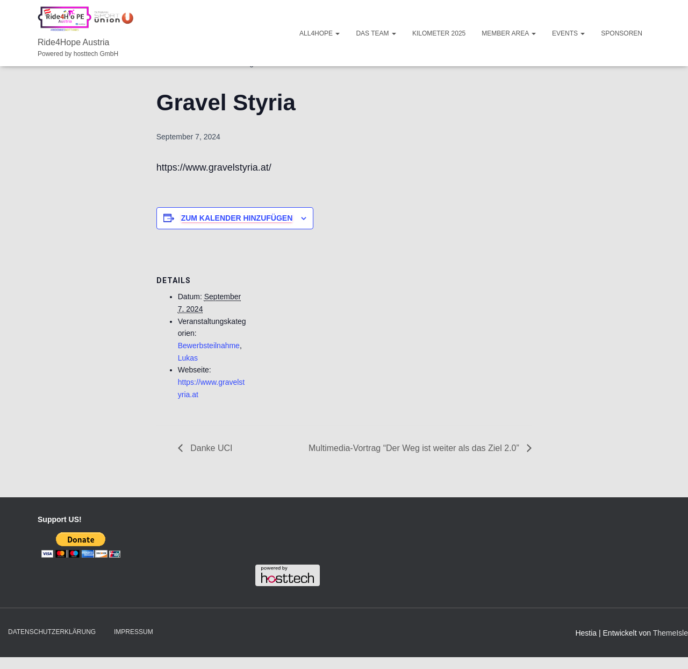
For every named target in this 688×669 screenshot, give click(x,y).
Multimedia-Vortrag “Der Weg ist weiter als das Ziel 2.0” (415, 448)
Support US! (60, 519)
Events (568, 33)
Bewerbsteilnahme (209, 345)
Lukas (188, 358)
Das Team (376, 33)
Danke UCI (210, 448)
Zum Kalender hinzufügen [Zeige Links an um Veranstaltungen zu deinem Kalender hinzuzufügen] (237, 218)
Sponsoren (621, 33)
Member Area (509, 33)
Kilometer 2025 (438, 33)
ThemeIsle (670, 633)
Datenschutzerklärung (52, 632)
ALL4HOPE (319, 33)
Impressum (133, 632)
